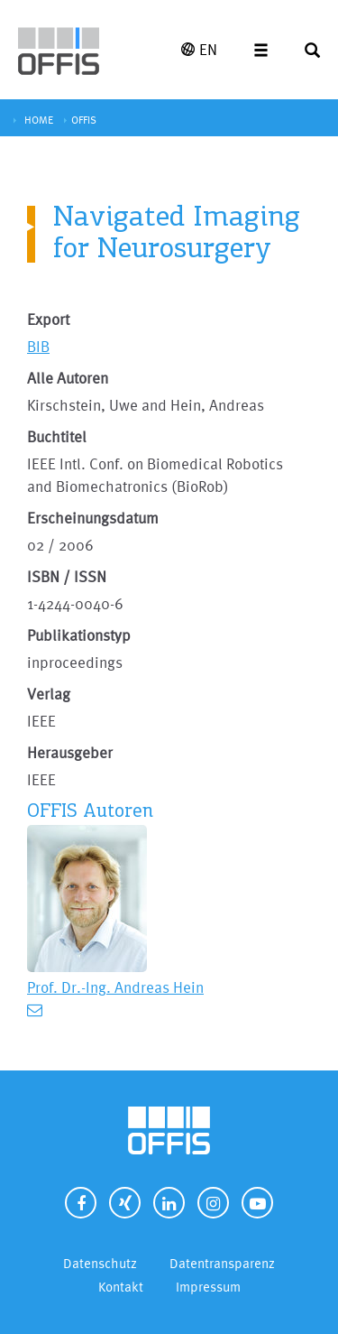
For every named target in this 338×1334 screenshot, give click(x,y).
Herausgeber (70, 752)
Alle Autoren (67, 377)
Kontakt (120, 1286)
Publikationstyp (79, 635)
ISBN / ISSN (66, 576)
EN (199, 49)
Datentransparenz (222, 1263)
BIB (38, 346)
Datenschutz (100, 1263)
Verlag (48, 693)
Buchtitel (57, 436)
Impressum (208, 1286)
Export (48, 319)
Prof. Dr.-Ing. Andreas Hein (115, 987)
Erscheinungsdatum (93, 517)
